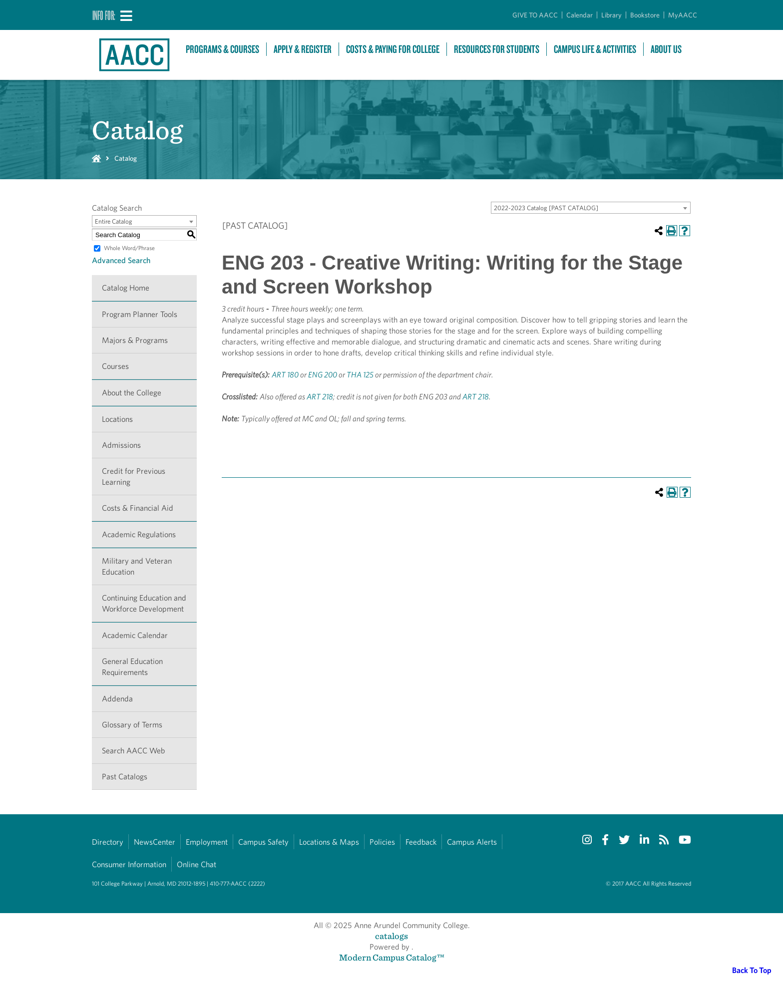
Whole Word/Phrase (129, 248)
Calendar (579, 14)
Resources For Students (496, 49)
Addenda (117, 698)
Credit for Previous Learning (133, 476)
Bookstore (645, 14)
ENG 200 (322, 374)
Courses (115, 366)
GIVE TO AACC (535, 14)
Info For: (103, 14)
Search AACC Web (133, 750)
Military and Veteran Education (137, 566)
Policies (382, 842)
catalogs (391, 936)
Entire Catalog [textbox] (113, 221)
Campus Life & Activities (595, 49)
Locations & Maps (329, 842)
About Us (666, 49)
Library (611, 14)
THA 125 (360, 374)
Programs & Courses (222, 49)
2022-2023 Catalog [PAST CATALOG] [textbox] (546, 208)
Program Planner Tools (139, 314)
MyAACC (682, 14)
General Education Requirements (132, 667)
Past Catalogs (124, 776)
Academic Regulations (139, 534)
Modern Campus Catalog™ (391, 957)
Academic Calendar (135, 635)
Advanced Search (121, 260)
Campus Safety (263, 842)
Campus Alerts (472, 842)
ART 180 (285, 374)
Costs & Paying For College (392, 49)
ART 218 (320, 396)
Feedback (420, 842)
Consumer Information (129, 864)
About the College (131, 392)
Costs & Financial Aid (137, 508)
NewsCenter (154, 842)
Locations (117, 419)
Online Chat (196, 864)
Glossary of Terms (132, 724)
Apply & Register (303, 49)
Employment (207, 842)
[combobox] (591, 208)
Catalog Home (125, 288)
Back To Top (752, 970)
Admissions (121, 445)
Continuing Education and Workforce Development (144, 603)
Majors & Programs (135, 340)
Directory (107, 842)
